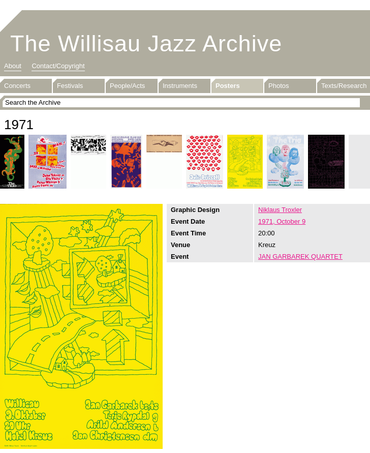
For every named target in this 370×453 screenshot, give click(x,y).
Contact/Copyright (58, 66)
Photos (278, 85)
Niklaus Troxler (280, 210)
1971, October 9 (281, 221)
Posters (227, 85)
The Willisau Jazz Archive (146, 43)
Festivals (70, 85)
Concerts (17, 85)
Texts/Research (344, 85)
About (12, 66)
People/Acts (127, 85)
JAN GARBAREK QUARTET (300, 256)
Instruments (180, 85)
